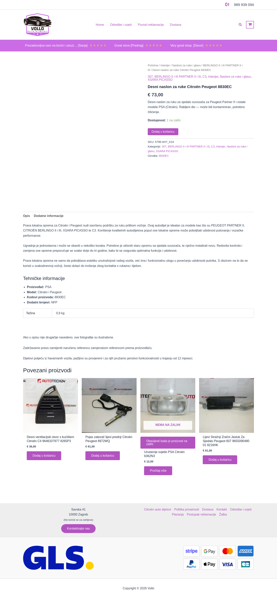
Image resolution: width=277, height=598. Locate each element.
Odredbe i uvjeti (241, 509)
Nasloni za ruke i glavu (186, 65)
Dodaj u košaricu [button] (44, 455)
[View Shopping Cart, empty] (250, 24)
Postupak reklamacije (201, 514)
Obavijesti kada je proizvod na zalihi (166, 442)
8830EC (164, 155)
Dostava (208, 509)
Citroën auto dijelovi (157, 509)
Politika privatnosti (186, 509)
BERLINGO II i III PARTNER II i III (178, 76)
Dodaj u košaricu (163, 131)
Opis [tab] (26, 215)
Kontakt (221, 509)
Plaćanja (178, 514)
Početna (153, 65)
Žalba (223, 514)
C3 (204, 76)
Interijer (165, 65)
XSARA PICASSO (160, 79)
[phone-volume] (227, 4)
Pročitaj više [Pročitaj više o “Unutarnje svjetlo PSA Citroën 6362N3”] (158, 470)
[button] (240, 24)
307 (150, 76)
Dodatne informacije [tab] (48, 215)
